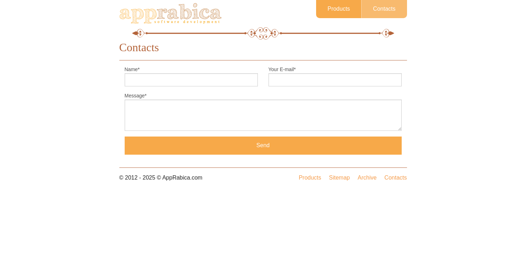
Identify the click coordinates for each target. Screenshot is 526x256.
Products (338, 9)
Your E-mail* (282, 69)
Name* (132, 69)
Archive (367, 178)
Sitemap (339, 178)
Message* (136, 95)
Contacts (384, 9)
